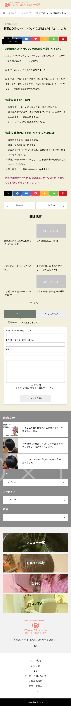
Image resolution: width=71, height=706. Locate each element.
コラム (35, 691)
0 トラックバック (51, 314)
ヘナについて (12, 41)
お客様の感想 (35, 681)
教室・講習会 (35, 686)
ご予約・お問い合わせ (35, 676)
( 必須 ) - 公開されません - (20, 340)
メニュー (35, 671)
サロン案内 (35, 660)
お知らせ (35, 665)
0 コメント (20, 314)
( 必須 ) (19, 330)
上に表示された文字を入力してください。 (35, 388)
